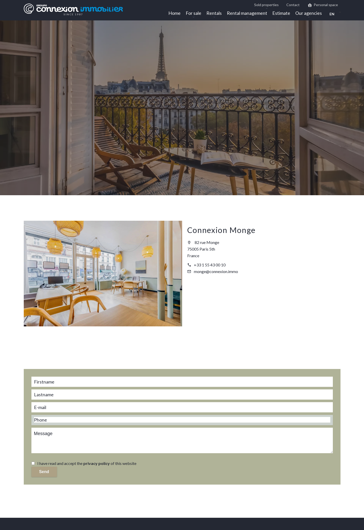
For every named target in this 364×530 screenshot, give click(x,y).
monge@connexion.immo (216, 271)
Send (44, 472)
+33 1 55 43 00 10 (210, 264)
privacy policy (96, 463)
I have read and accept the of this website (86, 463)
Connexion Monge (221, 230)
